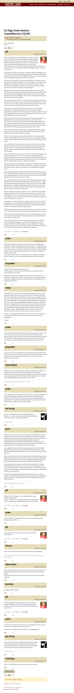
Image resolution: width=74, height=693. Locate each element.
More (68, 4)
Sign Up (68, 1)
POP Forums (6, 683)
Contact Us (16, 689)
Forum (60, 1)
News (31, 4)
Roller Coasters (42, 4)
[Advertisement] (37, 17)
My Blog (25, 231)
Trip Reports (18, 37)
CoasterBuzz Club (61, 4)
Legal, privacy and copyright (8, 689)
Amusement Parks (51, 4)
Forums (36, 4)
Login (64, 1)
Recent (6, 37)
